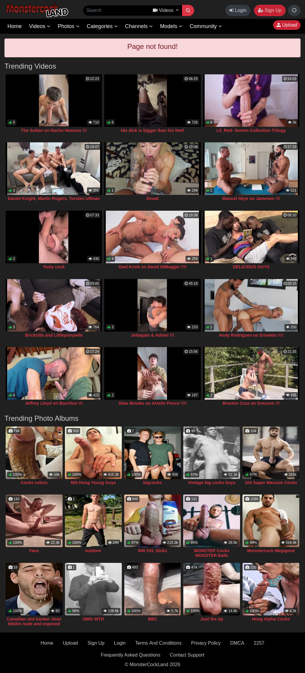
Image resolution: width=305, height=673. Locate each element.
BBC (152, 619)
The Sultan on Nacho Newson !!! (54, 130)
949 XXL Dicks (152, 550)
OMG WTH (93, 619)
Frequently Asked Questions (130, 654)
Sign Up (269, 10)
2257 (259, 643)
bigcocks (152, 482)
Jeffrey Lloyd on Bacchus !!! (54, 403)
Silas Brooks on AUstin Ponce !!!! (153, 403)
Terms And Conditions (158, 643)
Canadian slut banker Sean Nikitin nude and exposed (34, 621)
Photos (69, 26)
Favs (34, 550)
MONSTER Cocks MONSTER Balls (211, 553)
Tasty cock (54, 266)
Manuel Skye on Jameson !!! (251, 198)
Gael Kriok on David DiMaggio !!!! (153, 266)
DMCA (237, 643)
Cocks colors (34, 482)
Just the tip (211, 619)
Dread (153, 198)
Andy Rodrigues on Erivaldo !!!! (251, 335)
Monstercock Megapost (271, 550)
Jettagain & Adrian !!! (152, 335)
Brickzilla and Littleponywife (54, 335)
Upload (286, 24)
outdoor (93, 550)
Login (238, 10)
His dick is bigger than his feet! (152, 130)
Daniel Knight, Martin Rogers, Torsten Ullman (54, 198)
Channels (139, 26)
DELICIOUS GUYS (251, 266)
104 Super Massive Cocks (271, 482)
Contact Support (187, 654)
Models (171, 26)
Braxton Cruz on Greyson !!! (251, 403)
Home (14, 26)
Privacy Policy (206, 643)
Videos (39, 26)
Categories (102, 26)
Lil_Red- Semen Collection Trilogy (251, 130)
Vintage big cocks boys (212, 482)
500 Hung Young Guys (93, 482)
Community (206, 26)
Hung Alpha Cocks (271, 619)
